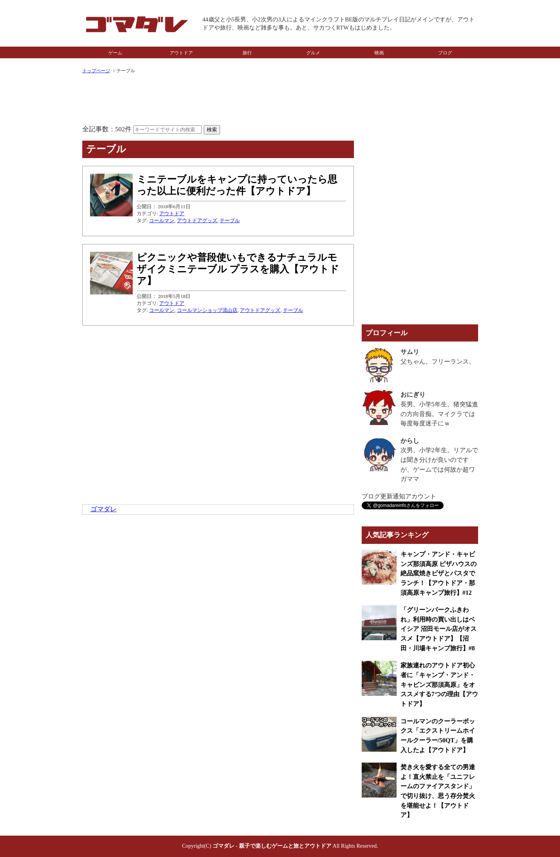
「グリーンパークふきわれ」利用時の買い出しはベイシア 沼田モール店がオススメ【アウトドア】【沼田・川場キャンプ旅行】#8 (438, 628)
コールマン (161, 220)
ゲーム (115, 53)
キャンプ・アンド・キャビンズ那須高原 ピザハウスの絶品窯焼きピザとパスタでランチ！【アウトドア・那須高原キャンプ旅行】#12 (438, 573)
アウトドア (181, 53)
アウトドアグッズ (197, 220)
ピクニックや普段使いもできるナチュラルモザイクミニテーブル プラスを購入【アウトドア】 (238, 269)
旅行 (247, 53)
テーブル (230, 220)
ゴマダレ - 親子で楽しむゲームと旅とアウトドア (272, 846)
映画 (379, 53)
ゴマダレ (103, 509)
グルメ (313, 53)
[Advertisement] (218, 100)
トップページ (96, 70)
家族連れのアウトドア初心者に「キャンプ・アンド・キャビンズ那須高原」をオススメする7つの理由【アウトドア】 (439, 684)
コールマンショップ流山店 (207, 310)
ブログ (445, 53)
